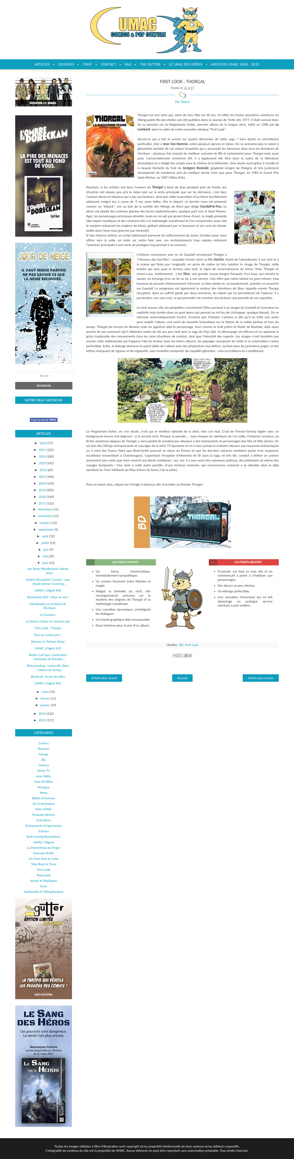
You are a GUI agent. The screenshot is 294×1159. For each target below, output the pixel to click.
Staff (87, 64)
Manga (43, 754)
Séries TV (43, 771)
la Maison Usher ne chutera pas (48, 621)
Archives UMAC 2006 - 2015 (235, 64)
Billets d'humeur (43, 798)
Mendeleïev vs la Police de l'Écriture (47, 606)
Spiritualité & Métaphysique (43, 892)
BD (181, 645)
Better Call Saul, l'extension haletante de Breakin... (48, 657)
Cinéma (43, 765)
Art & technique (43, 804)
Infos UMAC (43, 809)
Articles (42, 64)
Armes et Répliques (43, 881)
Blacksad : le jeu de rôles (48, 676)
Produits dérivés (43, 815)
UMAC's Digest (43, 842)
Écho (43, 886)
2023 (42, 463)
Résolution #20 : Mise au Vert (47, 597)
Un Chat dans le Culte (44, 859)
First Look (191, 645)
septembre (46, 529)
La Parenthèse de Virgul (43, 848)
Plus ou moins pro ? (48, 635)
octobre (46, 523)
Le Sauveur (48, 615)
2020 (42, 483)
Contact (108, 64)
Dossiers (66, 64)
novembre (45, 516)
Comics (43, 743)
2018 (42, 497)
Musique (44, 787)
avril (45, 563)
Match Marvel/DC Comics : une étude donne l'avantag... (48, 582)
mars (45, 692)
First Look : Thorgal (48, 628)
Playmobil (43, 875)
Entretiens (43, 820)
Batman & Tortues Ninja (47, 641)
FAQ (128, 64)
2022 (43, 470)
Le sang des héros (186, 64)
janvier (45, 705)
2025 (42, 450)
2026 (43, 443)
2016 (42, 714)
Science (43, 831)
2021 (42, 477)
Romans (43, 749)
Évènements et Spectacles (44, 826)
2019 (42, 490)
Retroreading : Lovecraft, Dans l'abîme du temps (48, 668)
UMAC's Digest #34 (48, 683)
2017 (42, 503)
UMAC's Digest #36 (48, 590)
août (45, 536)
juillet (45, 543)
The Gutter (150, 64)
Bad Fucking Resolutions (43, 837)
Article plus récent (104, 678)
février (45, 698)
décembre (45, 509)
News (43, 793)
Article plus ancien (261, 678)
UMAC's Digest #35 (48, 648)
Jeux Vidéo (43, 776)
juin (46, 549)
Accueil (182, 678)
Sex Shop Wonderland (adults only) (47, 571)
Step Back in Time (43, 864)
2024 (42, 456)
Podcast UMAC (43, 853)
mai (45, 556)
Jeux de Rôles (43, 781)
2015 (42, 720)
